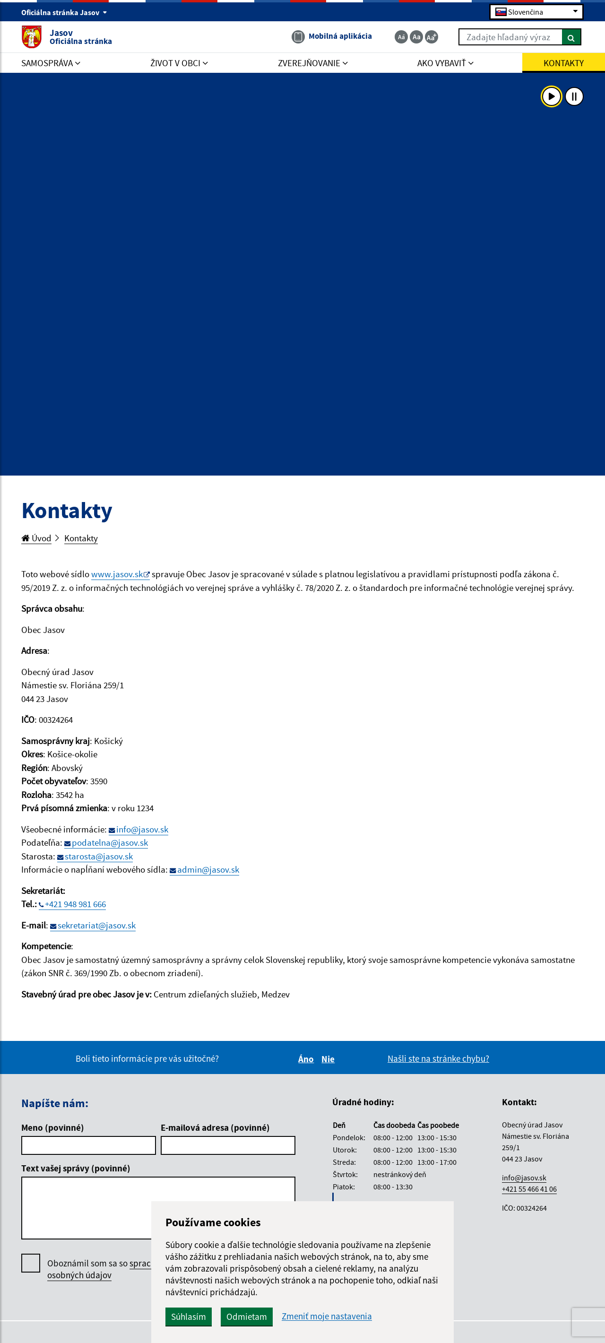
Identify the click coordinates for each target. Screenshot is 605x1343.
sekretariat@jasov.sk (97, 925)
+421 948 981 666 (75, 904)
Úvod (36, 538)
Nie (329, 1059)
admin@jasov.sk (208, 869)
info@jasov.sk (142, 829)
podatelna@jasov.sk (110, 842)
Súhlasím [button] (188, 1316)
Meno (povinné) (52, 1127)
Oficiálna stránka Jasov (64, 12)
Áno (307, 1059)
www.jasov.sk (117, 574)
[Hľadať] (571, 36)
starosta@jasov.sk (99, 856)
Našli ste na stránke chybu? (438, 1058)
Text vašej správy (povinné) (75, 1168)
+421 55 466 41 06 (529, 1189)
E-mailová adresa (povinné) (215, 1127)
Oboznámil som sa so (113, 1269)
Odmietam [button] (246, 1316)
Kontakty (81, 538)
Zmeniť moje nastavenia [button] (327, 1316)
